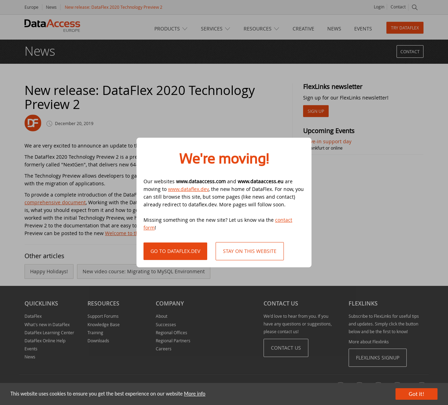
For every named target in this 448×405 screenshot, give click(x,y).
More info (194, 393)
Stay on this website (249, 251)
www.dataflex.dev (188, 189)
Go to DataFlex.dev (175, 251)
